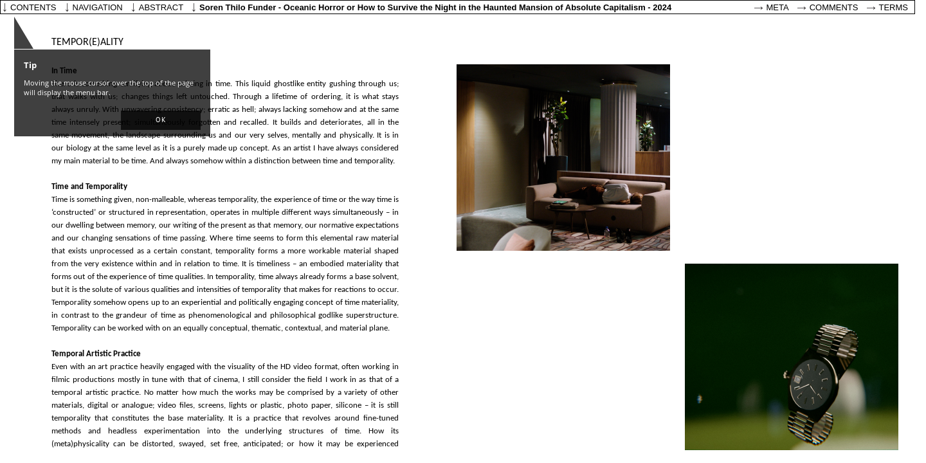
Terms (894, 7)
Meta (778, 7)
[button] (161, 120)
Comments (834, 7)
